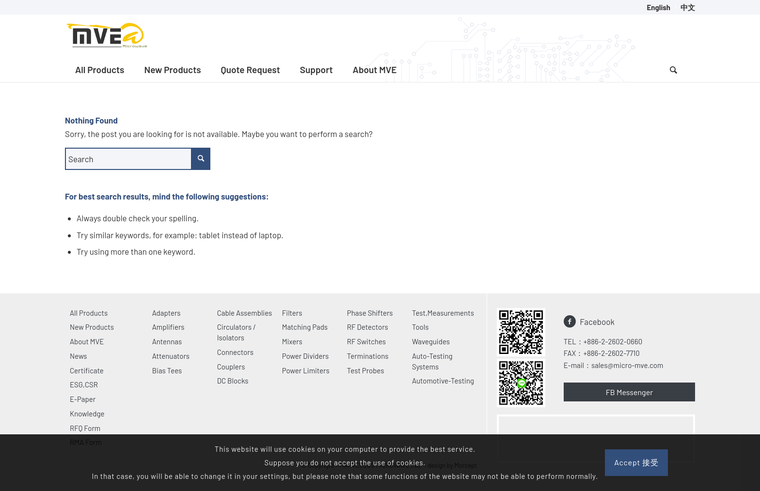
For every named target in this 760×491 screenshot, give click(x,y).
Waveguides (431, 341)
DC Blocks (233, 380)
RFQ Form (85, 428)
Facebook (597, 321)
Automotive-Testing (443, 380)
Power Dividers (305, 356)
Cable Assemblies (244, 312)
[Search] (673, 70)
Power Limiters (306, 370)
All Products (89, 312)
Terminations (368, 356)
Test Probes (365, 370)
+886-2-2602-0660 (613, 341)
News (78, 356)
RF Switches (366, 341)
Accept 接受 (636, 462)
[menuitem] (659, 7)
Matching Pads (305, 326)
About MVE (87, 341)
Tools (420, 326)
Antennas (167, 341)
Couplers (231, 366)
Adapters (166, 312)
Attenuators (171, 356)
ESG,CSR (84, 384)
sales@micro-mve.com (627, 365)
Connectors (235, 352)
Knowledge (87, 413)
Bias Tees (167, 370)
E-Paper (82, 399)
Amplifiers (168, 326)
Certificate (87, 370)
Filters (292, 312)
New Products (92, 326)
